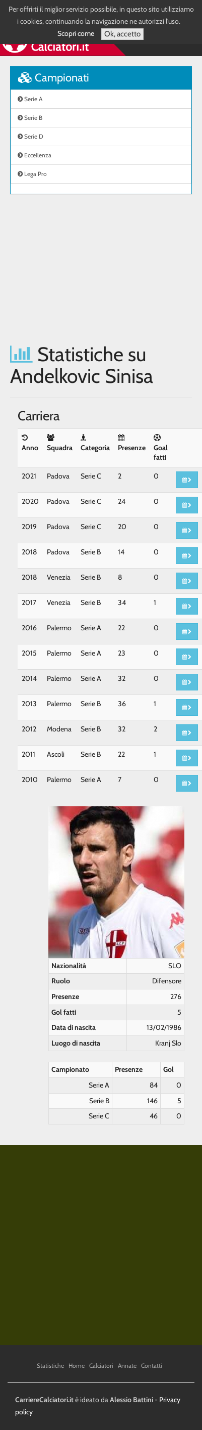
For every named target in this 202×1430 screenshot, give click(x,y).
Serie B (30, 117)
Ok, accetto (122, 33)
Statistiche (50, 1365)
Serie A (30, 99)
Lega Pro (32, 174)
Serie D (30, 136)
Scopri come (75, 33)
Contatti (151, 1365)
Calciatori (101, 1365)
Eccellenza (34, 155)
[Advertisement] (94, 269)
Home (77, 1365)
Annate (127, 1365)
